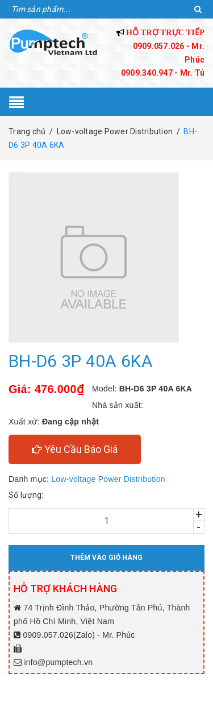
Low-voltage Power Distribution (108, 479)
